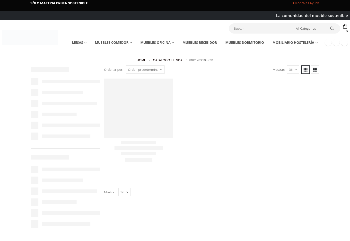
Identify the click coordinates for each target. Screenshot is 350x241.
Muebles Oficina (155, 42)
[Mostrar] (293, 69)
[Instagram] (344, 42)
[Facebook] (328, 42)
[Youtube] (336, 42)
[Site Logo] (30, 37)
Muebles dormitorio (244, 42)
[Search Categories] (309, 28)
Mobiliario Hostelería (293, 42)
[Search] (332, 28)
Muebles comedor (111, 42)
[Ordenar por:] (145, 69)
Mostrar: (278, 69)
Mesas (77, 42)
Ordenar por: (113, 69)
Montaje (299, 3)
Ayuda (313, 3)
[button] (305, 69)
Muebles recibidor (200, 42)
